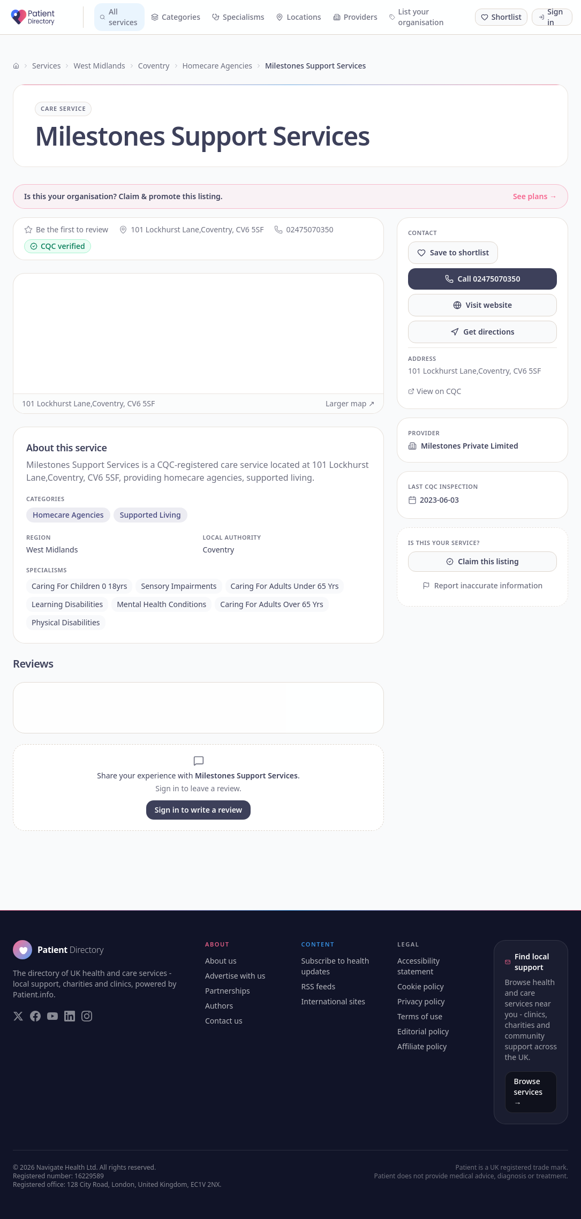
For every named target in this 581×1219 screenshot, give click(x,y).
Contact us (224, 1021)
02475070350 (303, 229)
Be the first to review (66, 229)
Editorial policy (423, 1031)
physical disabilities (66, 622)
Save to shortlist (453, 252)
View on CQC (434, 391)
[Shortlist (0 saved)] (501, 17)
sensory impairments (178, 586)
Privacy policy (421, 1001)
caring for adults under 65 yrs (285, 586)
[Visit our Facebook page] (35, 1016)
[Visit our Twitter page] (18, 1016)
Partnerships (227, 991)
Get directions (482, 332)
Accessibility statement (418, 966)
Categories (175, 17)
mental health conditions (161, 604)
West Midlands (99, 65)
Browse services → (528, 1092)
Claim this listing (482, 561)
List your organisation (416, 16)
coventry (219, 549)
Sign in (551, 17)
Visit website (482, 305)
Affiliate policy (422, 1046)
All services (118, 16)
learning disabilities (67, 604)
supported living (150, 515)
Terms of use (419, 1016)
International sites (333, 1001)
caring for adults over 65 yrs (271, 604)
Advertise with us (235, 976)
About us (221, 961)
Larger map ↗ (350, 403)
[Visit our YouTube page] (52, 1016)
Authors (219, 1006)
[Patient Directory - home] (46, 17)
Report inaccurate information (482, 585)
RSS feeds (318, 986)
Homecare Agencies (217, 65)
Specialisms (238, 17)
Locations (298, 17)
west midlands (52, 549)
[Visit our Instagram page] (86, 1016)
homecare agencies (68, 515)
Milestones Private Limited (463, 446)
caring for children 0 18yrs (79, 586)
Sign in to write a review (198, 810)
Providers (355, 17)
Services (46, 65)
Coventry (154, 65)
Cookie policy (420, 986)
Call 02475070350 (482, 279)
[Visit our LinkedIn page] (69, 1016)
